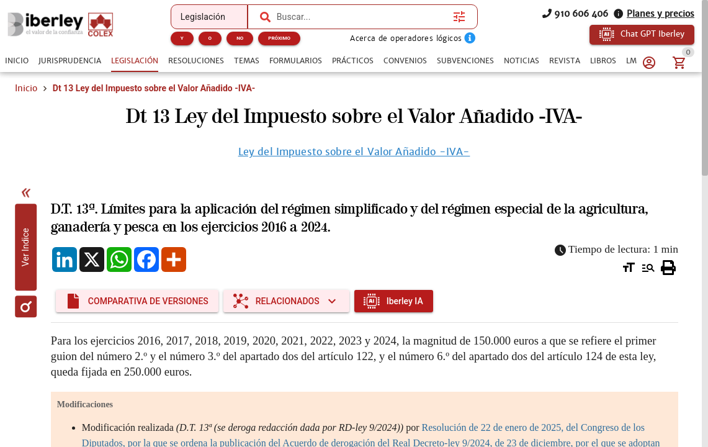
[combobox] (359, 16)
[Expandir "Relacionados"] (286, 301)
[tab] (17, 61)
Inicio (26, 88)
